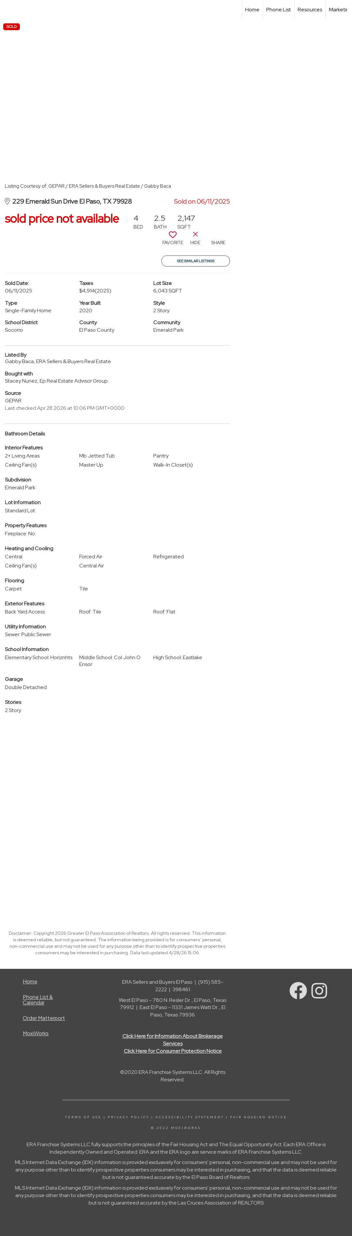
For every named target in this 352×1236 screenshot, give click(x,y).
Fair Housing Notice (258, 1117)
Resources (310, 9)
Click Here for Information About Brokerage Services (172, 1040)
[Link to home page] (8, 9)
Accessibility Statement (190, 1117)
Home (252, 9)
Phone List (278, 9)
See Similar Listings (195, 261)
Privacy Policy (128, 1117)
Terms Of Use (83, 1117)
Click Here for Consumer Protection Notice (173, 1051)
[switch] (172, 240)
